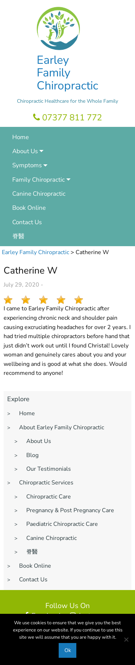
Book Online (29, 208)
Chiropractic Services (46, 483)
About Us (25, 151)
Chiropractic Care (48, 497)
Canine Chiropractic (39, 194)
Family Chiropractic (38, 180)
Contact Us (27, 222)
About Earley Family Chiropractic (61, 427)
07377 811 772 (67, 117)
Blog (32, 455)
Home (20, 137)
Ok (67, 650)
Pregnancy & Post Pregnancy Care (70, 510)
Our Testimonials (48, 469)
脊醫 (18, 236)
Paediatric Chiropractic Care (62, 524)
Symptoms (27, 165)
